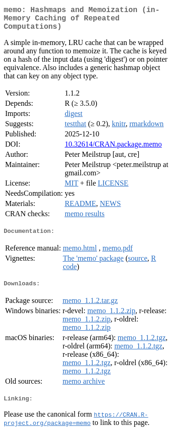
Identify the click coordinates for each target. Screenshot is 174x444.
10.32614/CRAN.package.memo (112, 150)
